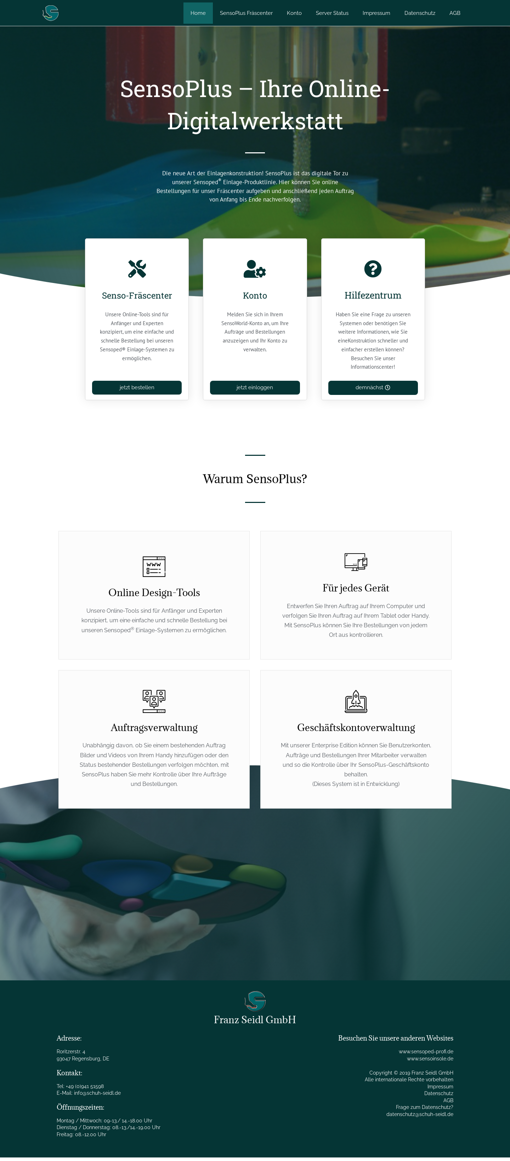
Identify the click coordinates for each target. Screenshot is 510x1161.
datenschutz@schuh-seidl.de (419, 1118)
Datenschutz (438, 1097)
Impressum (440, 1090)
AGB (448, 1104)
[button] (373, 391)
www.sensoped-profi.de (426, 1055)
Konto (254, 295)
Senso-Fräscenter (137, 301)
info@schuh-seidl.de (97, 1096)
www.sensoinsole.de (430, 1062)
